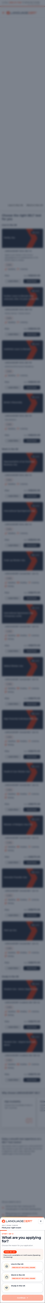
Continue (22, 1298)
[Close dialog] (40, 1221)
